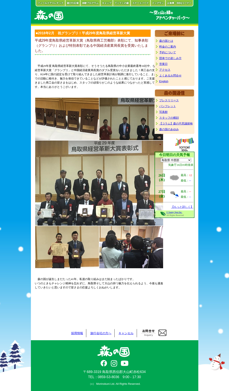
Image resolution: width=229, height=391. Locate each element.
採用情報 (77, 333)
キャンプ (106, 3)
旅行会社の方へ (100, 333)
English (163, 81)
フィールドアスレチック (51, 3)
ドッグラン (158, 3)
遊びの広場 (73, 3)
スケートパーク (140, 3)
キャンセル (125, 333)
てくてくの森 (122, 3)
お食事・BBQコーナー (179, 3)
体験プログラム (90, 3)
